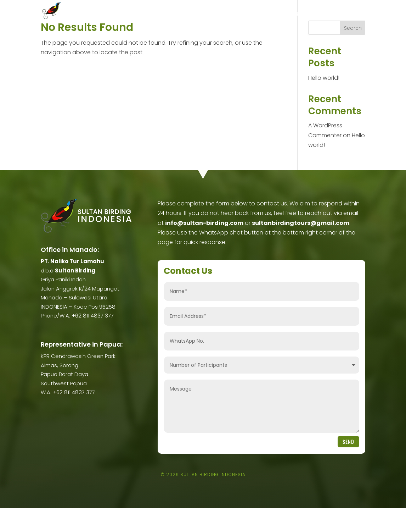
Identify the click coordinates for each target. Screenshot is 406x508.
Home (112, 15)
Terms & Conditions (315, 15)
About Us (134, 15)
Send (348, 441)
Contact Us (354, 15)
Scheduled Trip (216, 15)
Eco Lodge (276, 15)
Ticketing (249, 15)
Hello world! (323, 78)
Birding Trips (172, 15)
